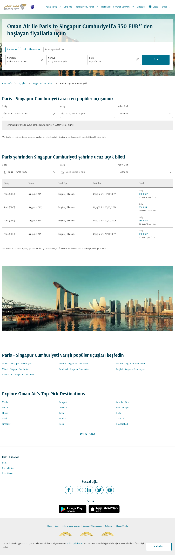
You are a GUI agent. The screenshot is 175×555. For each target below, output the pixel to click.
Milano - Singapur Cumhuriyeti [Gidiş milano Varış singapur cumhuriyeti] (130, 363)
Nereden (11, 58)
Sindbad (141, 7)
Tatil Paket (106, 7)
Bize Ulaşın (7, 473)
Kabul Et (159, 546)
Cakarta (120, 418)
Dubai (5, 407)
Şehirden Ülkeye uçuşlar (92, 526)
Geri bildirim (8, 468)
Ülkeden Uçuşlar (122, 526)
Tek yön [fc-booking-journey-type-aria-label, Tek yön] (10, 49)
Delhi (118, 413)
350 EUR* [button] (129, 27)
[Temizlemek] (43, 60)
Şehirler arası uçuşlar (71, 526)
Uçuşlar (22, 83)
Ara (156, 59)
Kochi (61, 424)
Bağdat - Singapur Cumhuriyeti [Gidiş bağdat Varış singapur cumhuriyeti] (130, 369)
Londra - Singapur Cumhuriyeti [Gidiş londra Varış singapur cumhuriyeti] (73, 363)
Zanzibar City (122, 402)
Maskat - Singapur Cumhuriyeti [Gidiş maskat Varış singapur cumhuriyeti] (16, 363)
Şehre (57, 526)
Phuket (5, 413)
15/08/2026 (95, 61)
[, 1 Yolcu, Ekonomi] (29, 49)
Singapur (6, 424)
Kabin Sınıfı (123, 106)
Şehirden (108, 526)
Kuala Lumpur (122, 407)
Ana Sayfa (7, 83)
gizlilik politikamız (75, 543)
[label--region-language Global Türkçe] (159, 7)
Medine (5, 418)
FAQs (4, 463)
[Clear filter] (54, 114)
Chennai (63, 407)
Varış (62, 106)
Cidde (61, 413)
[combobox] (23, 61)
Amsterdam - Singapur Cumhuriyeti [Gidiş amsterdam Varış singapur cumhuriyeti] (18, 374)
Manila (62, 418)
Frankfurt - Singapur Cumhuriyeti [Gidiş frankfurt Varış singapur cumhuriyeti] (74, 369)
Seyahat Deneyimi (124, 7)
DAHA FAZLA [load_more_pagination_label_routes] (87, 434)
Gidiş (91, 58)
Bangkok (63, 402)
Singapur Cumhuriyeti (43, 83)
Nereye (51, 58)
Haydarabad (122, 424)
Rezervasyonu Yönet (87, 7)
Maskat (5, 402)
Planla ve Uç (53, 7)
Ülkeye (49, 526)
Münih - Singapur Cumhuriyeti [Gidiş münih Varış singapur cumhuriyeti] (16, 369)
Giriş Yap (68, 7)
